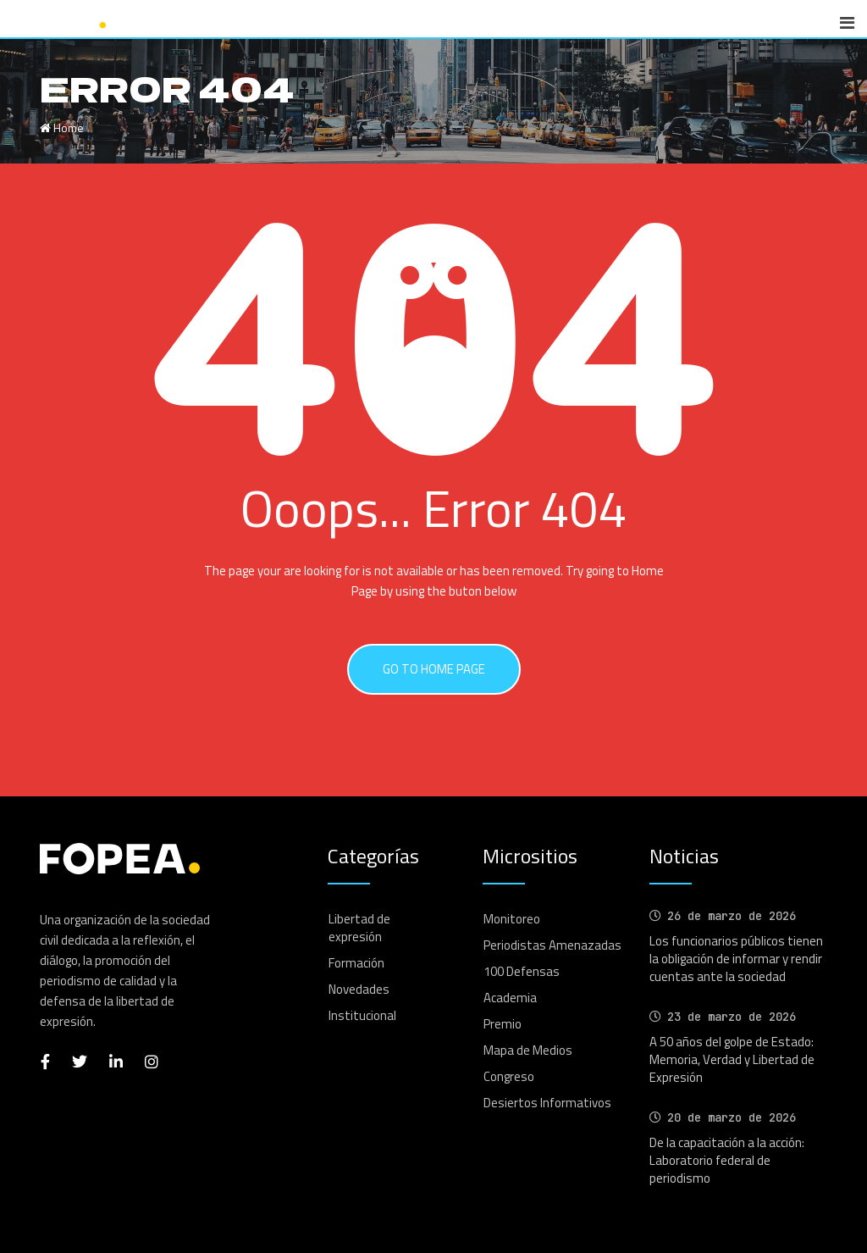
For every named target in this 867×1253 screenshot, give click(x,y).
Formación (356, 963)
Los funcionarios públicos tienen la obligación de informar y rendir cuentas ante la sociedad (736, 958)
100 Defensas (521, 971)
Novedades (359, 989)
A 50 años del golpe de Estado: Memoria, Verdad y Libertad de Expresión (732, 1059)
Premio (502, 1024)
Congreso (508, 1076)
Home (62, 127)
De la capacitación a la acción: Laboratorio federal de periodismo (726, 1160)
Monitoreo (511, 919)
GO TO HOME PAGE (434, 669)
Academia (510, 997)
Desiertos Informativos (547, 1102)
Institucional (362, 1015)
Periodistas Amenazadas (552, 945)
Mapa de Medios (527, 1050)
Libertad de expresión (359, 927)
